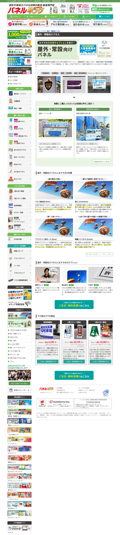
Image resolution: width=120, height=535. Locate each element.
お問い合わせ (83, 392)
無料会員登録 (14, 77)
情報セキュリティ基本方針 (87, 390)
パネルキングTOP (40, 31)
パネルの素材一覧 (15, 351)
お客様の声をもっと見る (101, 162)
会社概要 (59, 388)
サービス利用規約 (84, 388)
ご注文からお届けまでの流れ (18, 330)
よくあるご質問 (14, 344)
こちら (100, 404)
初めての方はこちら (15, 84)
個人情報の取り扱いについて (65, 392)
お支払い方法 (14, 337)
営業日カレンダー (20, 390)
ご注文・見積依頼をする (47, 361)
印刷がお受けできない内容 (17, 358)
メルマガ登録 (14, 80)
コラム (12, 361)
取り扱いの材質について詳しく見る (99, 254)
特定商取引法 (61, 390)
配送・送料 (13, 340)
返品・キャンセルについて (17, 347)
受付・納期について (15, 334)
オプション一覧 (14, 354)
